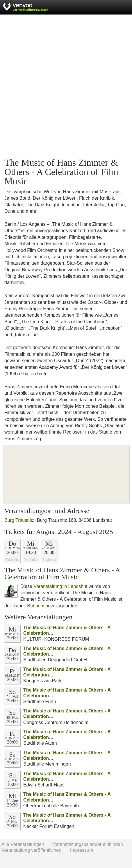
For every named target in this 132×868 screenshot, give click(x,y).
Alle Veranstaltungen (22, 844)
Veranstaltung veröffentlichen (31, 850)
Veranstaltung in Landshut (60, 586)
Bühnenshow (40, 605)
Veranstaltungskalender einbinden (88, 844)
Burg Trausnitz (19, 520)
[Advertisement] (66, 86)
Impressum (81, 850)
